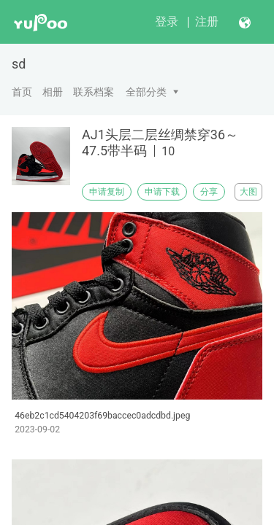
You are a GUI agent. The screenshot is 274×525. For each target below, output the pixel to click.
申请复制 (106, 192)
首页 (22, 92)
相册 (52, 92)
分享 (209, 192)
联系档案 (93, 92)
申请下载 (162, 192)
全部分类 (146, 92)
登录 (166, 21)
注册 (206, 21)
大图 (248, 192)
